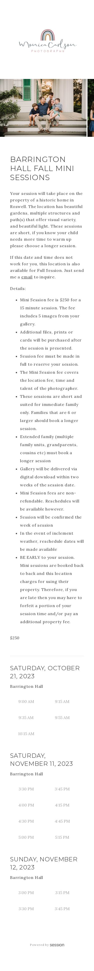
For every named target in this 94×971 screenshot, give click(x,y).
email (27, 276)
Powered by (47, 945)
